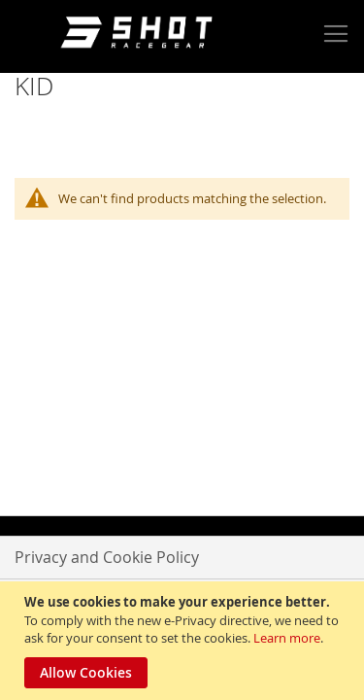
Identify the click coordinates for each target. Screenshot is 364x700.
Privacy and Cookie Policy (107, 557)
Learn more (286, 638)
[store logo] (139, 34)
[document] (184, 640)
